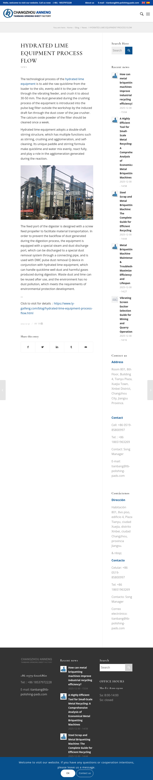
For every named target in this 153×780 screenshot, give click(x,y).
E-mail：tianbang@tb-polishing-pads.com (118, 2)
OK (68, 773)
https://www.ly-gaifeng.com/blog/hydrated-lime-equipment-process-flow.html (56, 308)
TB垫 (40, 323)
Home (70, 27)
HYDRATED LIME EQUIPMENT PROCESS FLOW (52, 53)
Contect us (85, 773)
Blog (77, 27)
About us (89, 2)
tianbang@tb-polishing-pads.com (121, 471)
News (84, 27)
